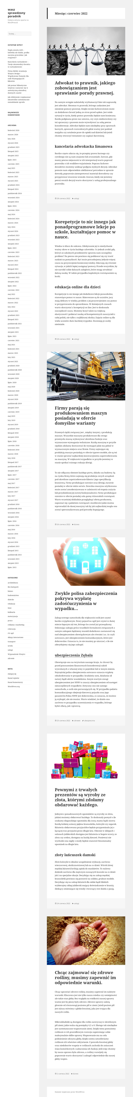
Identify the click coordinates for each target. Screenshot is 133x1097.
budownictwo (13, 595)
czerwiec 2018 (13, 445)
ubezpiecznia (89, 720)
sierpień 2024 (13, 202)
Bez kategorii (13, 587)
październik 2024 (15, 193)
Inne (10, 608)
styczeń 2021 (13, 361)
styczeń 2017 (13, 500)
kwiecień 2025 (13, 172)
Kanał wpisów (13, 678)
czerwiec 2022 (13, 290)
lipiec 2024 (12, 206)
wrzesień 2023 (13, 239)
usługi (10, 650)
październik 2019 (15, 403)
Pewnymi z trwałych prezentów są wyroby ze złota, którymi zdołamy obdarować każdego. (80, 797)
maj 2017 (11, 483)
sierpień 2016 (13, 517)
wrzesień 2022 (13, 277)
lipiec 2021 (12, 336)
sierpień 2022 (13, 281)
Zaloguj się (12, 674)
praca (10, 620)
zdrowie (11, 658)
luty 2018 (11, 458)
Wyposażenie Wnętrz (16, 654)
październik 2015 (15, 555)
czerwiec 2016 (13, 525)
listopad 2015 (13, 550)
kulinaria (11, 612)
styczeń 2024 (13, 231)
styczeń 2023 (13, 265)
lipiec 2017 (12, 475)
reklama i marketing (16, 625)
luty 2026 (11, 139)
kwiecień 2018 (13, 450)
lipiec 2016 (12, 521)
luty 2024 (11, 227)
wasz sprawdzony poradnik (16, 12)
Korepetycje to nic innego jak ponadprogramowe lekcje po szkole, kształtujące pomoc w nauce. (85, 229)
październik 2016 (15, 508)
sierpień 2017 (13, 471)
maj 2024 (11, 214)
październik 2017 (15, 466)
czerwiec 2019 (13, 412)
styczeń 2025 (13, 181)
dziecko (11, 599)
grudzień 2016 (13, 504)
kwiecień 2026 (13, 130)
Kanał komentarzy (15, 682)
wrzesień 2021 (13, 328)
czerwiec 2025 (13, 164)
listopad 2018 (13, 433)
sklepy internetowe (15, 637)
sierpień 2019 (13, 408)
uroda (10, 646)
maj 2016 (11, 529)
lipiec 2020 (12, 382)
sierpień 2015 (13, 563)
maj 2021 (11, 344)
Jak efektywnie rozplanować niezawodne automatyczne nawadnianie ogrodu (19, 99)
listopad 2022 (13, 269)
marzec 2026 (13, 134)
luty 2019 (11, 420)
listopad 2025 (13, 151)
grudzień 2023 (13, 235)
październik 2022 (15, 273)
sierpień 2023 (13, 244)
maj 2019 (11, 416)
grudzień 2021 (13, 315)
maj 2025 (11, 168)
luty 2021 (11, 357)
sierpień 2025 (13, 155)
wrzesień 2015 (13, 559)
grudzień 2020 (13, 366)
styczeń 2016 (13, 542)
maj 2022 (11, 294)
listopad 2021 (13, 319)
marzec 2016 (13, 534)
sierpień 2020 (13, 378)
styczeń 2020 (13, 399)
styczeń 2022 (13, 311)
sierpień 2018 (13, 437)
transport (11, 641)
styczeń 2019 (13, 424)
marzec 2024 (13, 223)
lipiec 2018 (12, 441)
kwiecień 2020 (13, 391)
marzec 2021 (13, 353)
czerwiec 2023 (13, 252)
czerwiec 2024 (13, 210)
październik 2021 (15, 323)
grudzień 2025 (13, 147)
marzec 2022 (13, 302)
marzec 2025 (13, 176)
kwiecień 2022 (13, 298)
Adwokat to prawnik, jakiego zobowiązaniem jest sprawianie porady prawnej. (85, 88)
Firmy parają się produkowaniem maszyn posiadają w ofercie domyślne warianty (81, 415)
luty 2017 (11, 496)
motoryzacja (13, 616)
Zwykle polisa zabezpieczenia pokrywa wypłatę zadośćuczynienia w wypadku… (86, 600)
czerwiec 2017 (13, 479)
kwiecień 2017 (13, 487)
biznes (10, 591)
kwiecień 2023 (13, 256)
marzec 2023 (13, 260)
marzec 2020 (13, 395)
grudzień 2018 (13, 429)
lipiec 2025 (12, 160)
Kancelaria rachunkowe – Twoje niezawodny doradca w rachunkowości (19, 64)
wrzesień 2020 (13, 374)
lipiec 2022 (12, 286)
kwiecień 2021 (13, 349)
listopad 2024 (13, 189)
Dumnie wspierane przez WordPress (69, 1092)
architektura (13, 583)
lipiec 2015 (12, 567)
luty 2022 (11, 307)
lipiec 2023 (12, 248)
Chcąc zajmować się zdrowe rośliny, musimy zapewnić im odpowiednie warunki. (85, 977)
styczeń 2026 (13, 143)
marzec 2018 (13, 454)
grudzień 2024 (13, 185)
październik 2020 (15, 370)
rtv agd (11, 633)
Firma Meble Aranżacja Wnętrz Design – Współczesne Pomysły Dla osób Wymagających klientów (18, 76)
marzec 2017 (13, 492)
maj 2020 (11, 387)
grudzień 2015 (13, 546)
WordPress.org (14, 686)
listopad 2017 (13, 462)
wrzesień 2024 (13, 197)
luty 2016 (11, 538)
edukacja (11, 604)
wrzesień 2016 (13, 513)
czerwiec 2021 (13, 340)
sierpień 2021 (13, 332)
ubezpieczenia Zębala (74, 655)
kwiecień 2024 (13, 218)
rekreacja (12, 629)
